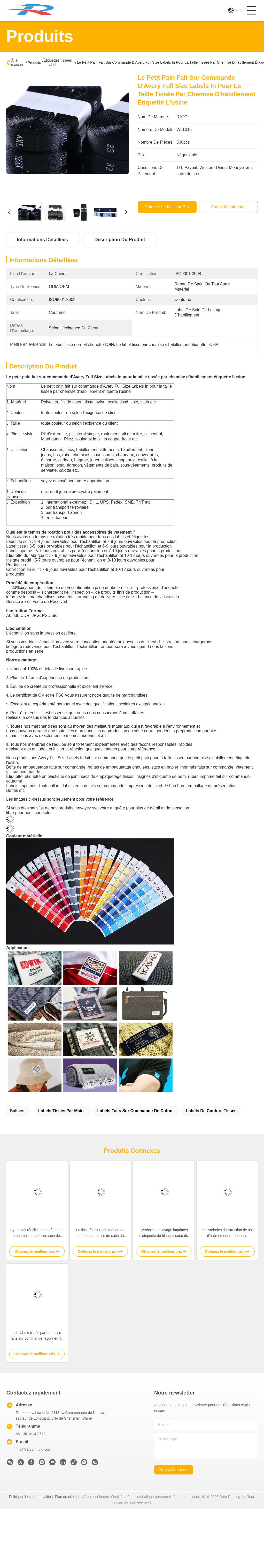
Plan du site (64, 1497)
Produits (34, 63)
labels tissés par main (61, 1111)
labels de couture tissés (211, 1111)
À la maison (17, 62)
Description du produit (119, 239)
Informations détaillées (42, 239)
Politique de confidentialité (30, 1497)
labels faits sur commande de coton (135, 1111)
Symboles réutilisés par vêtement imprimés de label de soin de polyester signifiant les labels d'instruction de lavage (37, 1233)
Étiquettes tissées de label (57, 62)
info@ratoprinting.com (33, 1449)
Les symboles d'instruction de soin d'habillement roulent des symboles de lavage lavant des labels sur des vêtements (227, 1233)
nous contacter (173, 1470)
